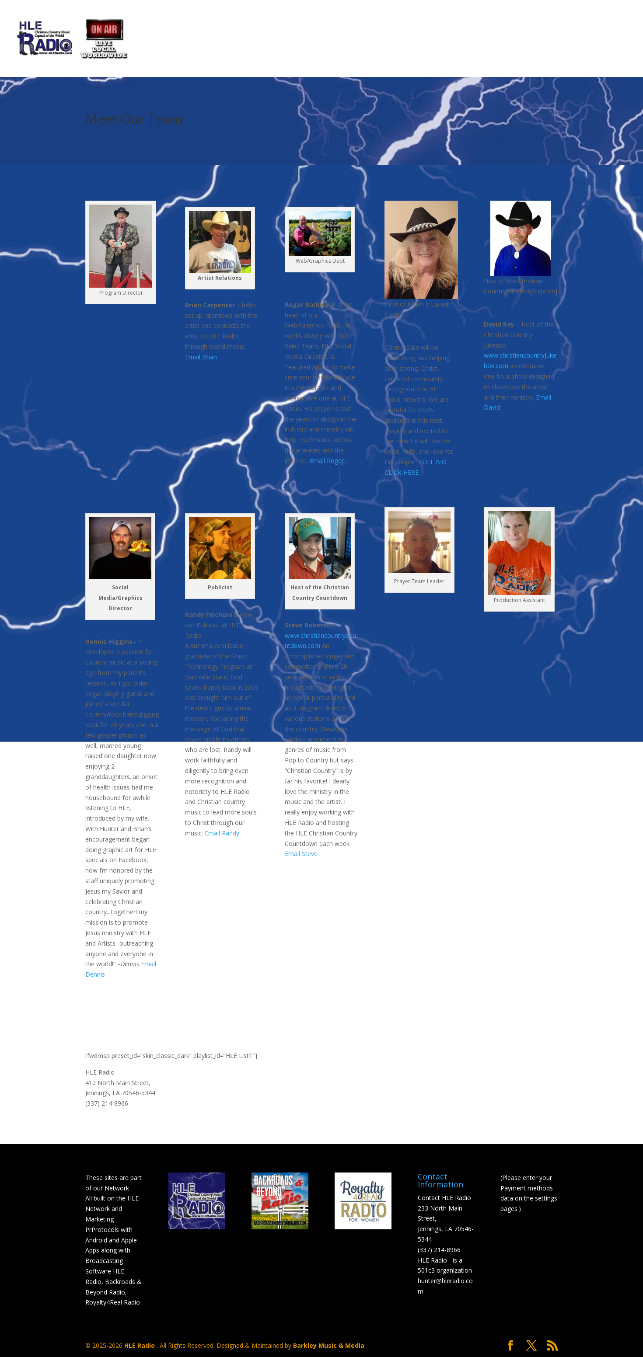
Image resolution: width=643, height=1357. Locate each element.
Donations (401, 39)
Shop (574, 39)
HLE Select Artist (325, 39)
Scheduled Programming (219, 39)
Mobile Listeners (476, 39)
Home (143, 39)
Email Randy (222, 833)
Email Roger (327, 460)
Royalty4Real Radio (112, 1302)
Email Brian (201, 357)
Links (533, 39)
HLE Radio (140, 1345)
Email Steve (301, 853)
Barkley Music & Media (328, 1345)
